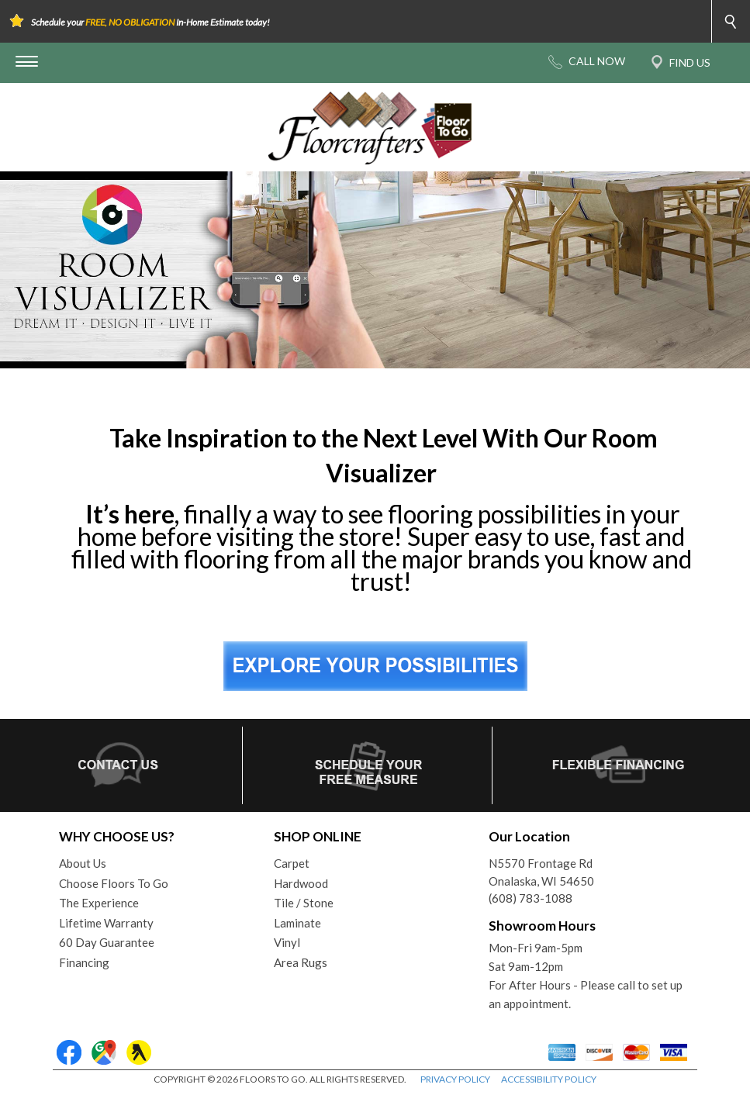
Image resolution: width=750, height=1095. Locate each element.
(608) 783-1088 (530, 898)
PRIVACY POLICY (455, 1079)
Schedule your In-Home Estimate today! (150, 22)
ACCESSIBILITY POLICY (548, 1079)
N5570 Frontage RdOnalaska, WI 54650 (541, 872)
